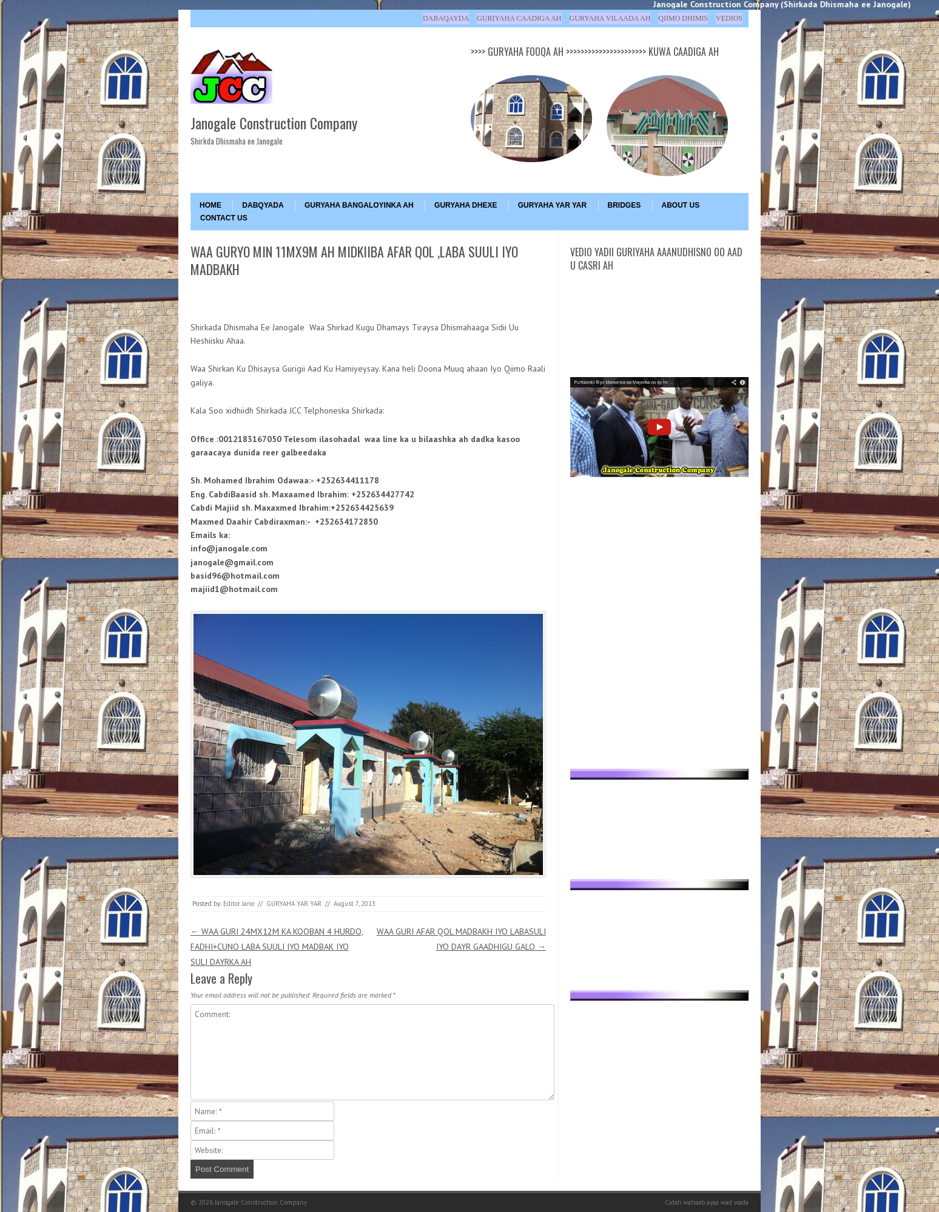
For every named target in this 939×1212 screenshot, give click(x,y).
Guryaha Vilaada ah (610, 18)
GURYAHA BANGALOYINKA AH (359, 205)
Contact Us (223, 218)
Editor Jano (238, 903)
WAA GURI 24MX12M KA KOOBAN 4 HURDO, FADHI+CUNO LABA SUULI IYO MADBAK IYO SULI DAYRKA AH (276, 946)
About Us (681, 205)
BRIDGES (624, 205)
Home (210, 205)
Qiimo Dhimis (683, 18)
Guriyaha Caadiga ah (519, 18)
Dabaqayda (446, 18)
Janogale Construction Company (273, 123)
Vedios (729, 18)
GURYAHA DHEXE (465, 205)
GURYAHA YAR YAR (552, 205)
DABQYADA (262, 205)
